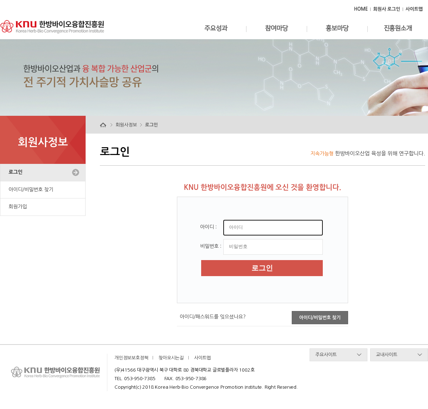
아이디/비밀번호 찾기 (31, 189)
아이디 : (208, 226)
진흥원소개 (398, 28)
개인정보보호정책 (131, 358)
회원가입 (18, 206)
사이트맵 (414, 9)
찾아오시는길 (171, 358)
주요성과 (215, 28)
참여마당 (276, 28)
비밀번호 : (210, 246)
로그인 (15, 172)
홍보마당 (337, 28)
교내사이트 (386, 354)
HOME (361, 9)
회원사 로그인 (386, 9)
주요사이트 (326, 354)
